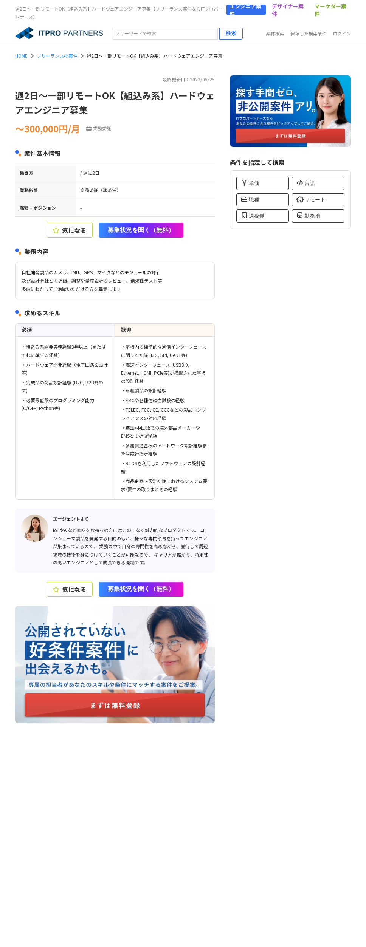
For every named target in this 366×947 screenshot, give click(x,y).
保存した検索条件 (308, 33)
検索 (231, 33)
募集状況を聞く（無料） (141, 230)
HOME (21, 55)
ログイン (342, 33)
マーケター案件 (330, 10)
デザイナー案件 (288, 10)
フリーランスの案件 (57, 55)
